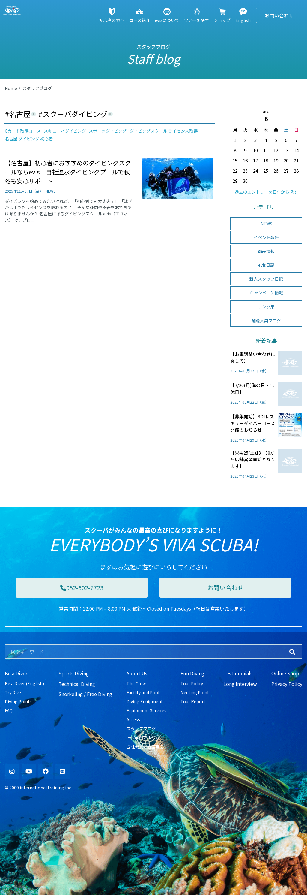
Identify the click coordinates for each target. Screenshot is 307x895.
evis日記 (266, 265)
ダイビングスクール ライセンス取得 (164, 131)
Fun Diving (192, 673)
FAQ (9, 710)
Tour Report (192, 701)
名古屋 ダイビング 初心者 (29, 139)
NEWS (266, 224)
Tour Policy (191, 683)
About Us (137, 673)
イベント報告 (266, 237)
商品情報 (266, 251)
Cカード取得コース (23, 131)
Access (133, 719)
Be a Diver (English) (24, 683)
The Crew (136, 683)
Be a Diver (16, 673)
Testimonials (237, 673)
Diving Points (18, 701)
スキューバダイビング (65, 131)
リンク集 (266, 307)
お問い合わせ (279, 15)
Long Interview (240, 683)
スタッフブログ (37, 88)
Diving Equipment (145, 701)
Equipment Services (146, 710)
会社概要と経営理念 (145, 746)
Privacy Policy (286, 683)
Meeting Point (194, 692)
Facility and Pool (143, 692)
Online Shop (285, 673)
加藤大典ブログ (266, 320)
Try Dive (13, 692)
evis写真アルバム (143, 737)
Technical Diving (76, 683)
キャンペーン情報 (266, 293)
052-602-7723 (81, 587)
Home (11, 88)
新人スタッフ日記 (266, 279)
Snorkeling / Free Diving (85, 694)
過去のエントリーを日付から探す (266, 192)
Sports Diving (73, 673)
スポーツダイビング (108, 131)
